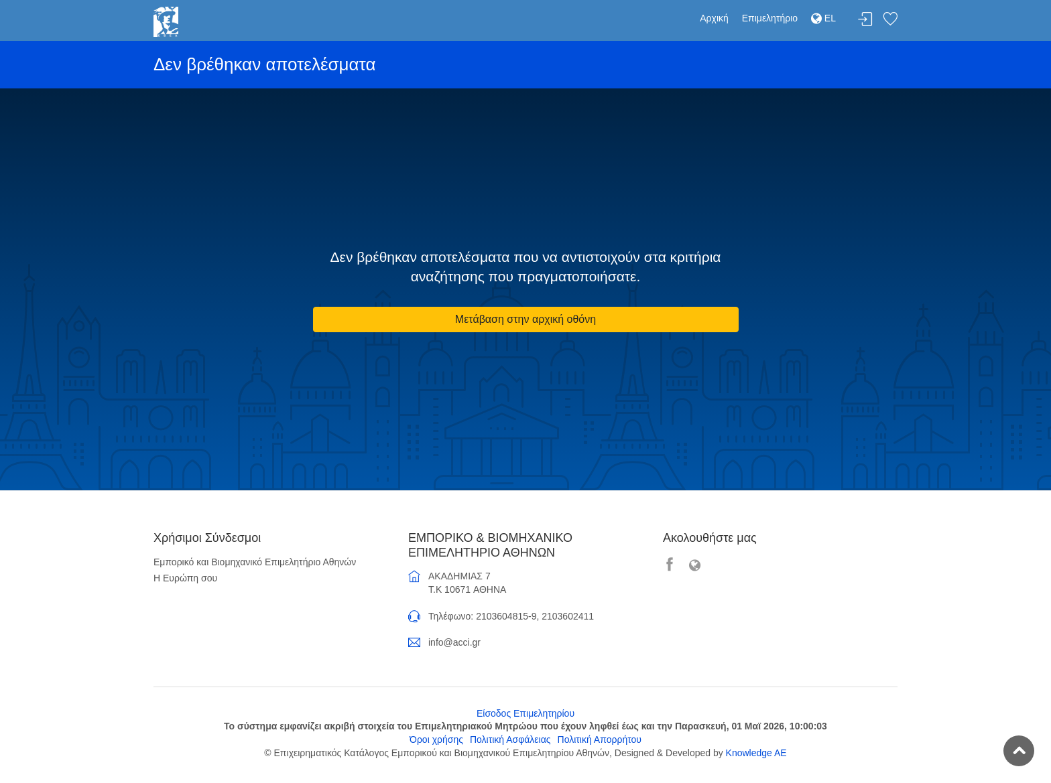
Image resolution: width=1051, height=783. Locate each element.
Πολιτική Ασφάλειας (510, 739)
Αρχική (714, 18)
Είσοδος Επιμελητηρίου (525, 713)
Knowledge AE (756, 753)
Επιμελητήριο (770, 18)
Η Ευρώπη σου (185, 578)
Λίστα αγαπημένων (890, 19)
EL (823, 18)
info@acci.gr (454, 642)
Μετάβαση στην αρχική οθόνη (525, 319)
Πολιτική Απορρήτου (599, 739)
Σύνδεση (865, 19)
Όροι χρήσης (436, 739)
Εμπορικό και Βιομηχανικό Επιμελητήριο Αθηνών (254, 562)
